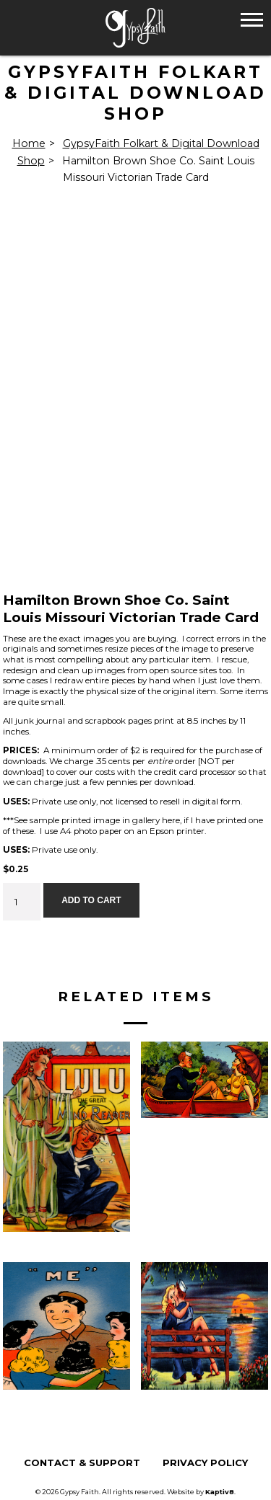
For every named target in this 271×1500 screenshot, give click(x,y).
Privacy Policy (205, 1463)
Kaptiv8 (219, 1492)
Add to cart (91, 900)
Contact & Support (82, 1463)
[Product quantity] (21, 901)
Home (29, 143)
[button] (252, 19)
